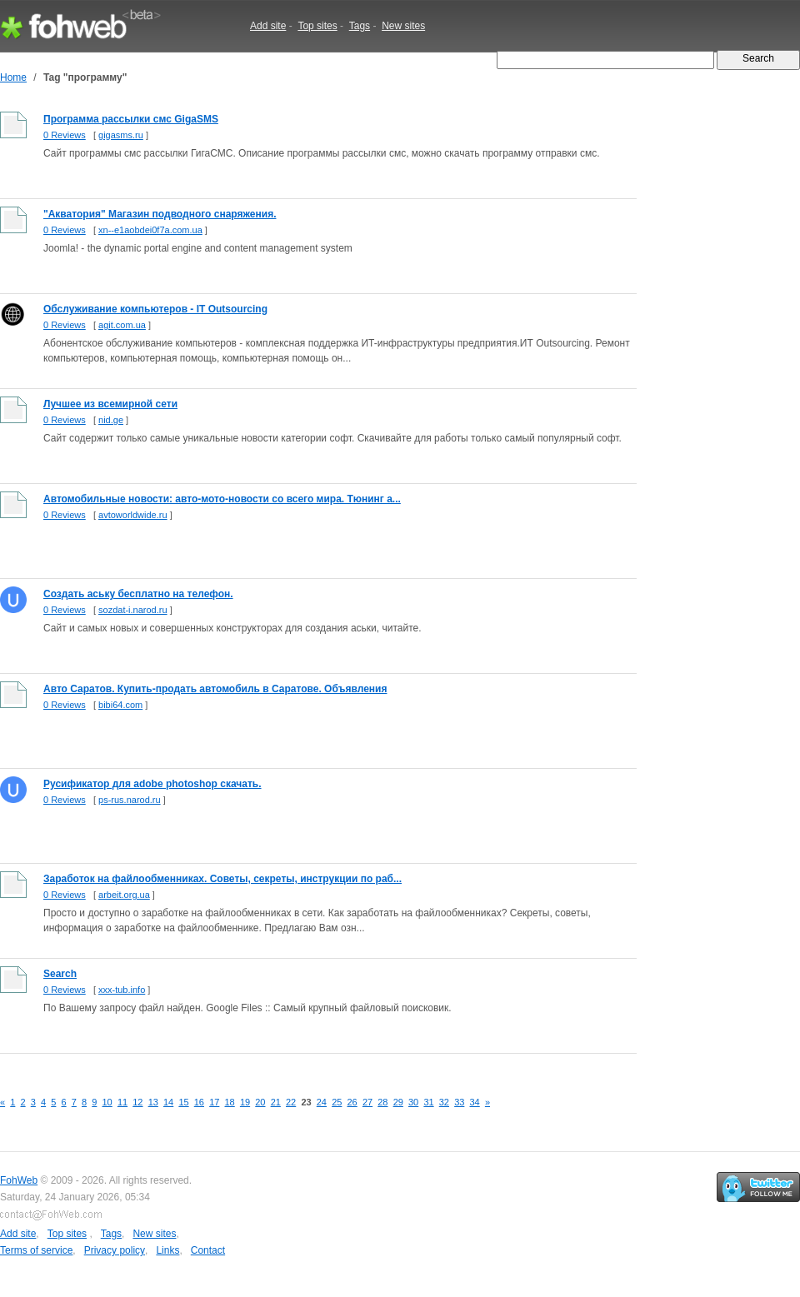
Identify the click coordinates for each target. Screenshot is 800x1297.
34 (475, 1102)
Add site (268, 26)
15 (183, 1102)
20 (260, 1102)
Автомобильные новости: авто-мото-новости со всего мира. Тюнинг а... (222, 499)
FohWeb (19, 1180)
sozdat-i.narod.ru (133, 610)
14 (168, 1102)
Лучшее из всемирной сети (110, 404)
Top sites (317, 26)
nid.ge (110, 420)
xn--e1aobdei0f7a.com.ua (150, 230)
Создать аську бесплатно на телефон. (138, 594)
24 (322, 1102)
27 (367, 1102)
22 (291, 1102)
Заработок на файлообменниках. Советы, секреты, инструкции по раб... (222, 879)
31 (428, 1102)
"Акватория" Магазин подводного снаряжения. (159, 214)
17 (214, 1102)
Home (13, 77)
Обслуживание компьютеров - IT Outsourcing (155, 309)
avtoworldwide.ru (133, 515)
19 (245, 1102)
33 (459, 1102)
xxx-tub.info (121, 990)
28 (383, 1102)
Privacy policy (114, 1250)
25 (337, 1102)
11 (123, 1102)
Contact (208, 1250)
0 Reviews (64, 135)
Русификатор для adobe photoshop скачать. (152, 784)
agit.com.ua (122, 325)
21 (276, 1102)
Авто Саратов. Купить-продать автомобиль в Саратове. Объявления (215, 689)
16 (199, 1102)
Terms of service (36, 1250)
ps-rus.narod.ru (129, 800)
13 (153, 1102)
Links (167, 1250)
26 (353, 1102)
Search (60, 974)
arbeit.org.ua (124, 895)
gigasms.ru (120, 135)
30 (413, 1102)
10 (107, 1102)
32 (444, 1102)
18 (230, 1102)
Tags (359, 26)
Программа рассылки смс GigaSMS (130, 119)
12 (137, 1102)
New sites (403, 26)
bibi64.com (120, 705)
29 (398, 1102)
